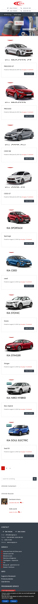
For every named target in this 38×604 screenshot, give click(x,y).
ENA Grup (8, 15)
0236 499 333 (26, 11)
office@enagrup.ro (11, 535)
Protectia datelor (7, 579)
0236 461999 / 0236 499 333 (15, 537)
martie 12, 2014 (13, 512)
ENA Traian (12, 11)
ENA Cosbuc (12, 8)
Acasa (24, 29)
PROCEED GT (9, 66)
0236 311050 (8, 540)
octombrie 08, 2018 (14, 502)
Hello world (13, 509)
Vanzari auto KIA (7, 553)
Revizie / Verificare (7, 567)
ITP (3, 562)
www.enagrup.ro (12, 542)
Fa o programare (8, 591)
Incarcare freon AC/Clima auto (11, 551)
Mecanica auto (6, 556)
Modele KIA (31, 29)
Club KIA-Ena (5, 582)
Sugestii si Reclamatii (8, 576)
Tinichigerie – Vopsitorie (9, 560)
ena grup (24, 69)
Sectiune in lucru (14, 499)
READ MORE (29, 74)
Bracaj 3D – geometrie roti (10, 565)
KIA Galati (18, 15)
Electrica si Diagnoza (8, 558)
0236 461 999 (26, 8)
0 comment (30, 69)
